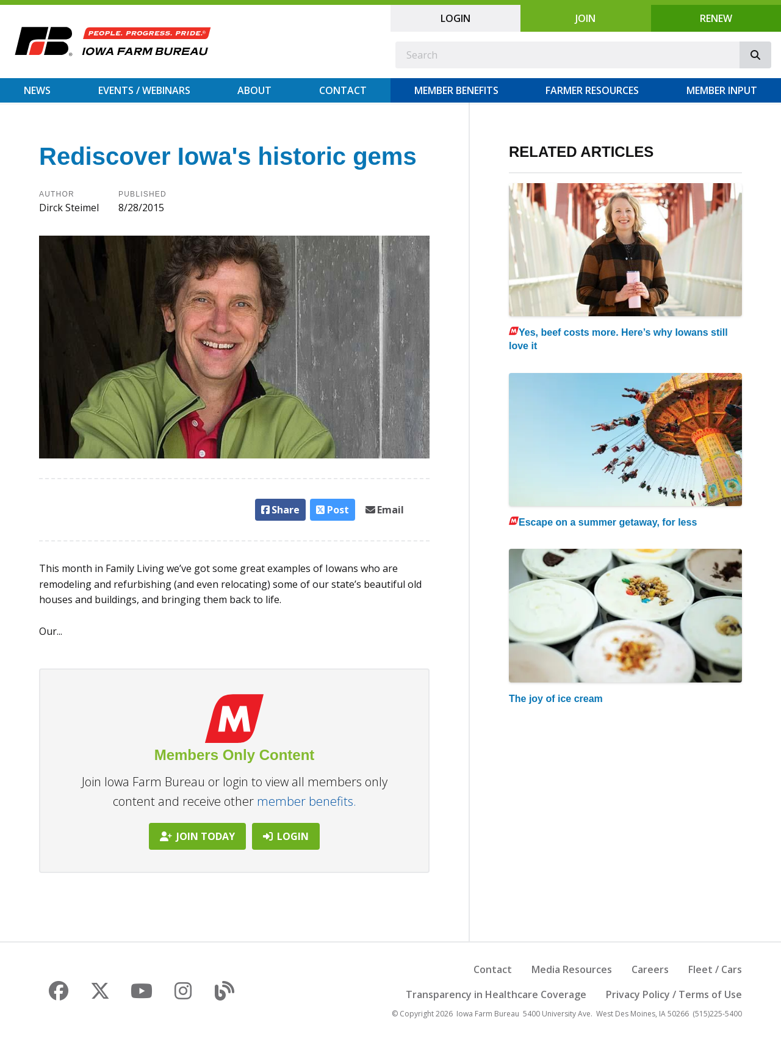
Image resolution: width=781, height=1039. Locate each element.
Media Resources (571, 969)
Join (585, 18)
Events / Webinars (144, 90)
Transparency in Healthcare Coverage (496, 994)
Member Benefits (456, 90)
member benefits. (306, 801)
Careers (650, 969)
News (37, 90)
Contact (343, 90)
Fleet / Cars (715, 969)
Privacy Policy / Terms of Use (674, 994)
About (254, 90)
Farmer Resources (592, 90)
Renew (716, 18)
